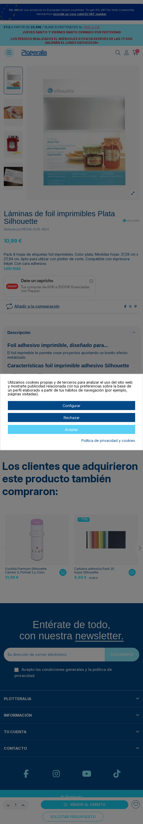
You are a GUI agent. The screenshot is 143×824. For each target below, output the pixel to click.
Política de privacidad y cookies (108, 440)
